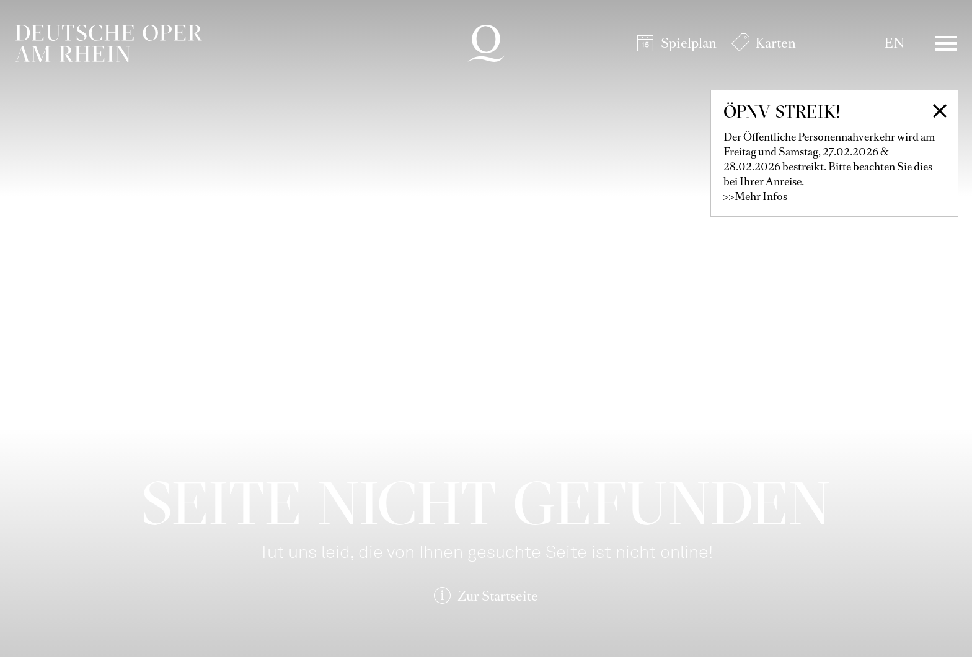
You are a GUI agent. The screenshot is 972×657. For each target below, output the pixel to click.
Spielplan (689, 43)
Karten (775, 43)
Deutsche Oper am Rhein (108, 43)
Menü (946, 43)
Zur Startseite (497, 596)
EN (894, 43)
